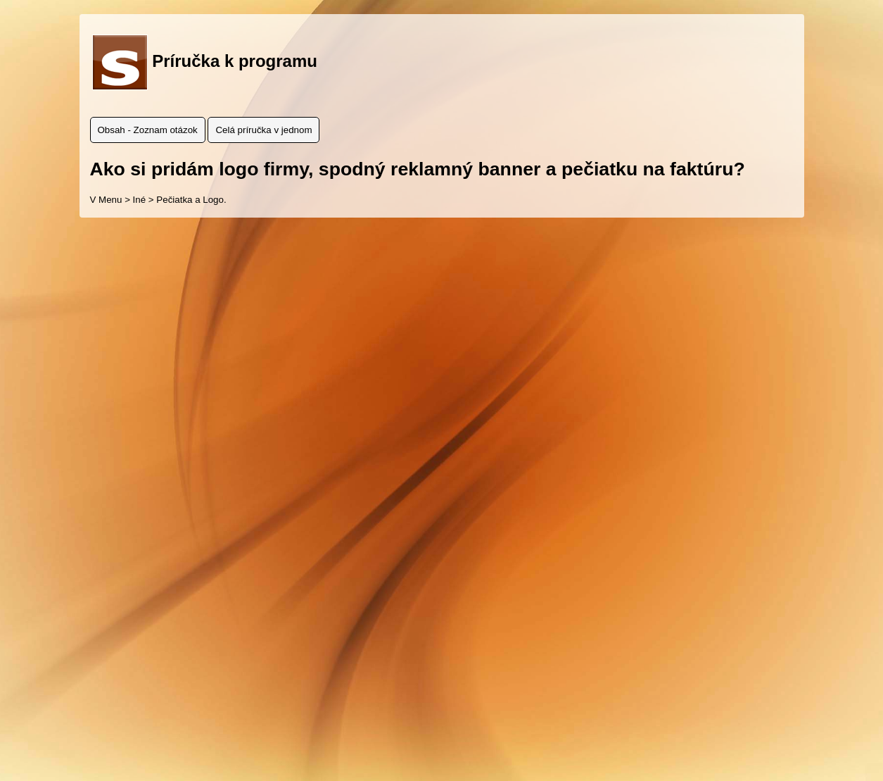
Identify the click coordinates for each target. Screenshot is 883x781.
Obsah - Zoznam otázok (148, 130)
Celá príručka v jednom (263, 130)
